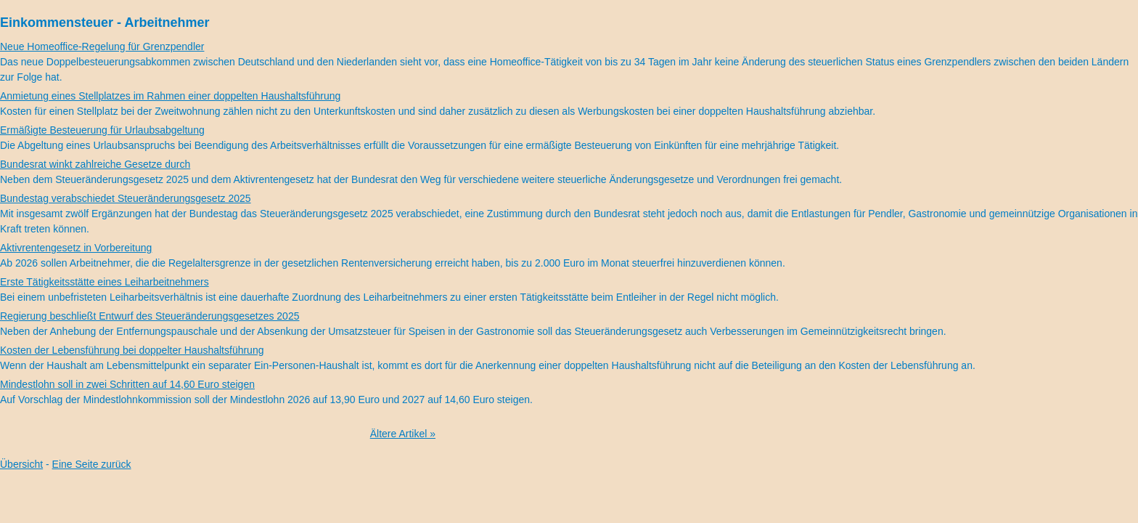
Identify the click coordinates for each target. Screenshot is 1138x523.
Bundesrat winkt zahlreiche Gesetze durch (95, 164)
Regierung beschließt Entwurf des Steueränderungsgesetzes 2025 (149, 316)
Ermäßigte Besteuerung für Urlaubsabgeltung (102, 130)
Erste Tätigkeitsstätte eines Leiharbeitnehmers (104, 282)
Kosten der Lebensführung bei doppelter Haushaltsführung (131, 350)
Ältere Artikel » (402, 433)
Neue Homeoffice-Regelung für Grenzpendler (102, 46)
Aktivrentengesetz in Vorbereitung (76, 248)
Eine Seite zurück (91, 464)
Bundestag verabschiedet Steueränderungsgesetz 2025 (125, 198)
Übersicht (21, 464)
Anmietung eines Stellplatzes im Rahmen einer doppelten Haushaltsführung (170, 96)
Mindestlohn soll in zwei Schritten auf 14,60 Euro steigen (127, 384)
